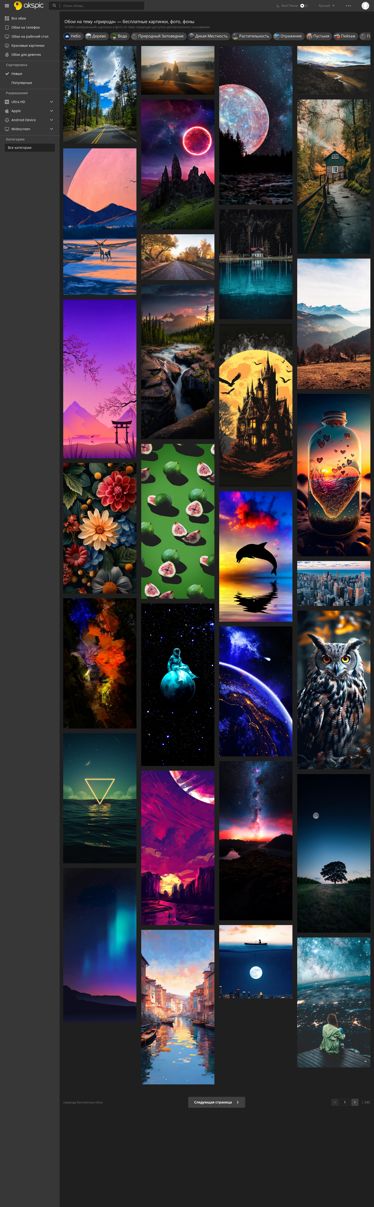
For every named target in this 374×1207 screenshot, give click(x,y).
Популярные (21, 82)
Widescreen (17, 129)
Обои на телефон (22, 27)
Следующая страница (216, 1102)
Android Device (20, 120)
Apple (13, 111)
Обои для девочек (23, 54)
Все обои (15, 18)
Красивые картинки (24, 45)
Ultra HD (15, 101)
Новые (16, 73)
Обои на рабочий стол (26, 36)
